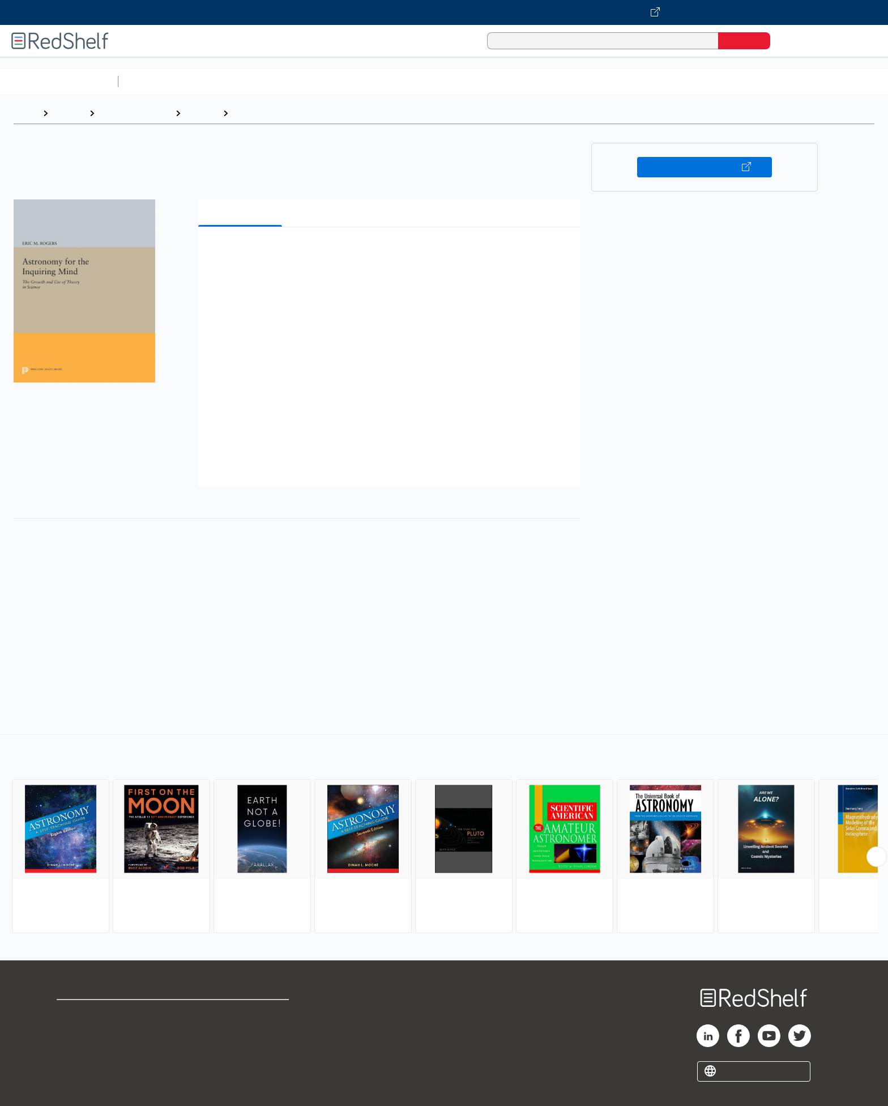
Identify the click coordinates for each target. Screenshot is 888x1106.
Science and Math (222, 81)
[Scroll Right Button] (876, 856)
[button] (391, 253)
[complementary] (444, 835)
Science (201, 113)
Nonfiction (686, 81)
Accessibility (239, 1049)
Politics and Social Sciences (558, 81)
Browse (68, 113)
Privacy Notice (88, 1049)
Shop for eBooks (93, 1013)
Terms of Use (241, 1013)
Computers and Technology (323, 81)
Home (25, 113)
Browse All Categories (58, 81)
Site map (75, 1067)
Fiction (640, 81)
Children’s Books (751, 81)
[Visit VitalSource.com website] (444, 12)
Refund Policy (241, 1031)
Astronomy (257, 113)
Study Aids (152, 81)
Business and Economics (439, 81)
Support (74, 1031)
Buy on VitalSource (704, 167)
